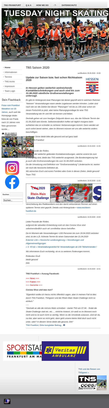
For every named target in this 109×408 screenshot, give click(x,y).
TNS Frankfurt (12, 5)
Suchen (6, 194)
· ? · (55, 5)
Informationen (11, 72)
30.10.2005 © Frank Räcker (11, 134)
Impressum (10, 86)
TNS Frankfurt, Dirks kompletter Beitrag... (45, 325)
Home (7, 67)
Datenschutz (69, 5)
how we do (42, 5)
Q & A (28, 5)
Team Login (10, 91)
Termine (8, 77)
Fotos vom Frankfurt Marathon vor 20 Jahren (11, 108)
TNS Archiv (10, 81)
